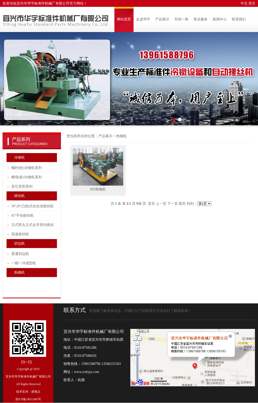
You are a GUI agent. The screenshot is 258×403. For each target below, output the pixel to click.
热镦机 (121, 136)
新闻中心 (220, 19)
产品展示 (162, 19)
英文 (251, 3)
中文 (244, 3)
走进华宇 (143, 19)
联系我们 (239, 19)
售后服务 (201, 19)
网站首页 (124, 19)
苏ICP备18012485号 (28, 399)
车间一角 (181, 19)
